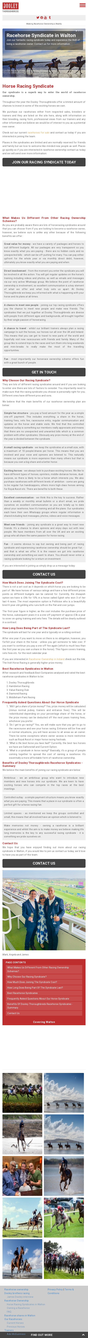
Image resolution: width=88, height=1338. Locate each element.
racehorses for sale (38, 132)
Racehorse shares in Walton (19, 1315)
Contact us (44, 574)
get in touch (44, 372)
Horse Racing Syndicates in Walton (26, 1304)
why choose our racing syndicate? (27, 976)
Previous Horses (16, 1326)
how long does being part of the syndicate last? (35, 987)
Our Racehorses (13, 1319)
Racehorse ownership (16, 1289)
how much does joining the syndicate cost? (32, 982)
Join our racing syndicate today (44, 162)
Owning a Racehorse (18, 1308)
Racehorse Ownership (16, 1300)
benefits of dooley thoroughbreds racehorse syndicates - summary (40, 1006)
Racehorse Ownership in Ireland (46, 659)
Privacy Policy (55, 1289)
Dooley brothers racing (16, 1293)
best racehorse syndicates (22, 993)
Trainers (9, 1330)
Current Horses (15, 1323)
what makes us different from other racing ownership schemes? (38, 969)
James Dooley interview (20, 1297)
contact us (13, 1013)
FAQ (9, 1311)
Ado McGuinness (16, 1334)
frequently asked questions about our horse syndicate (38, 998)
